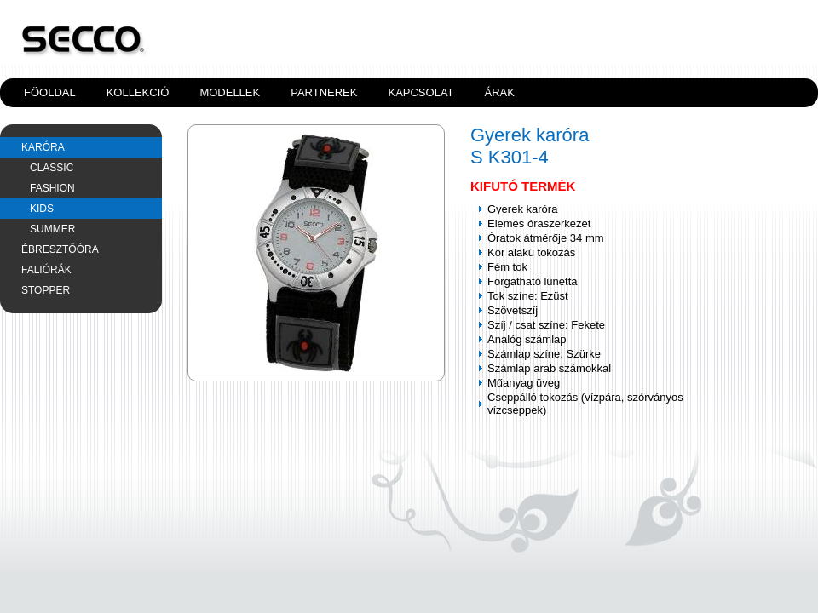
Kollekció (138, 92)
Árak (500, 92)
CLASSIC (51, 168)
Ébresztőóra (60, 249)
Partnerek (324, 92)
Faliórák (46, 270)
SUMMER (52, 229)
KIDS (42, 209)
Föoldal (50, 92)
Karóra (43, 147)
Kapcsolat (420, 92)
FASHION (52, 188)
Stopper (45, 290)
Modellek (229, 92)
